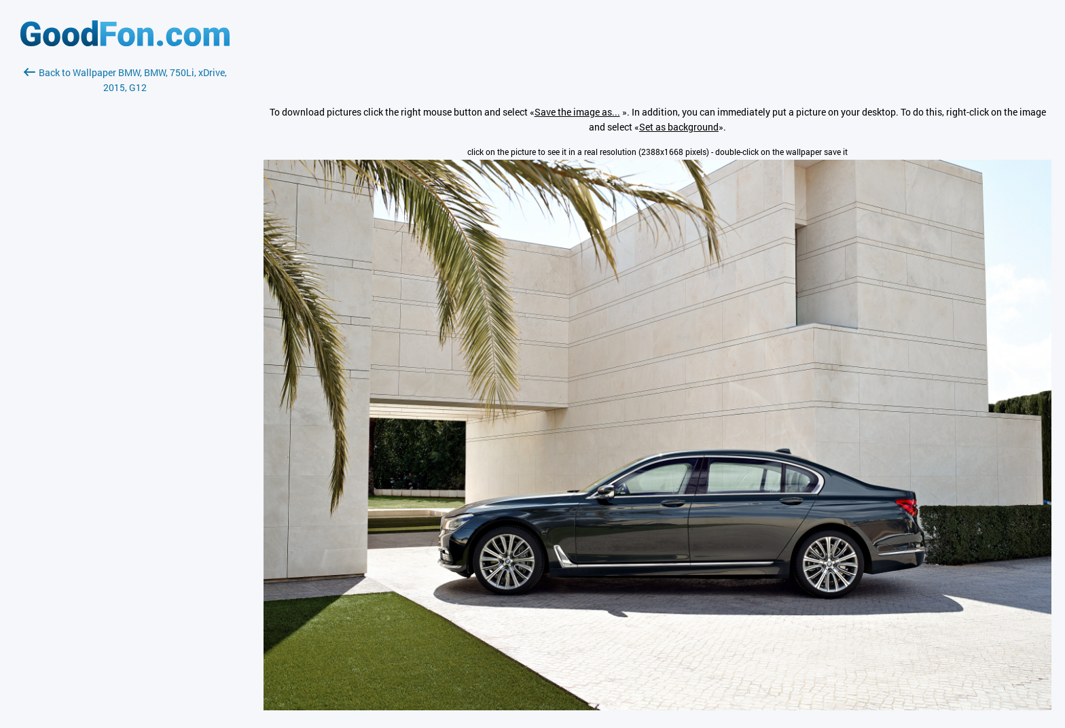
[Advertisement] (124, 256)
